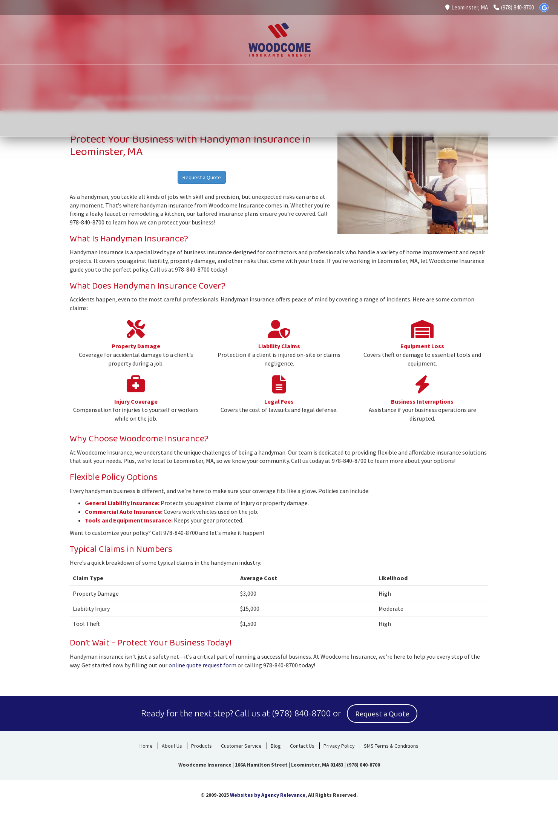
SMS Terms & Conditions (391, 745)
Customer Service (241, 745)
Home (146, 745)
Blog (276, 745)
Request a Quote (201, 177)
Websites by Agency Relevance (267, 794)
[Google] (544, 7)
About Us (172, 745)
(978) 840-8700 (514, 7)
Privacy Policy (339, 745)
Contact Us (302, 745)
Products (201, 745)
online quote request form (202, 665)
